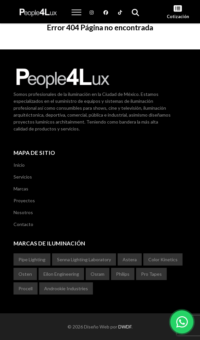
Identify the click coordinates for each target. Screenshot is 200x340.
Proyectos (24, 200)
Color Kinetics (163, 259)
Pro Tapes (151, 274)
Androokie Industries (66, 288)
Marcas (21, 188)
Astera (130, 259)
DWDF (124, 326)
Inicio (19, 165)
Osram (97, 274)
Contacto (23, 224)
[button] (76, 12)
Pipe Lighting (31, 259)
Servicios (23, 177)
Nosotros (23, 212)
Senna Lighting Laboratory (84, 259)
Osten (25, 274)
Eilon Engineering (61, 274)
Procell (25, 288)
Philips (122, 274)
